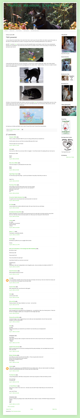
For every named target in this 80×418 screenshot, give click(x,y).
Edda (35, 102)
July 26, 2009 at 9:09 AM (14, 207)
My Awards (26, 30)
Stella (10, 149)
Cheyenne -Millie (12, 137)
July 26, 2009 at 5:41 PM (14, 297)
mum (16, 44)
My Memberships (35, 30)
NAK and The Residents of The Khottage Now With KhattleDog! (22, 248)
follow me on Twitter (70, 157)
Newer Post (8, 409)
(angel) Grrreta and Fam (14, 346)
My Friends (18, 30)
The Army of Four (13, 184)
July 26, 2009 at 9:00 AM (14, 200)
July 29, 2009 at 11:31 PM (14, 404)
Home (6, 30)
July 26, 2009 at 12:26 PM (14, 266)
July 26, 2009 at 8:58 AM (14, 193)
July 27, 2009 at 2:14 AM (14, 362)
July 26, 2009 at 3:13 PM (14, 282)
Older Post (54, 409)
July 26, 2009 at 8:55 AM (14, 181)
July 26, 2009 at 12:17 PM (14, 244)
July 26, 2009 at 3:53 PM (14, 290)
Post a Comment (11, 406)
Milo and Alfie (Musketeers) (15, 308)
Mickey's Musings (13, 355)
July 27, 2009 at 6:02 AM (14, 393)
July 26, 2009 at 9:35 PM (14, 313)
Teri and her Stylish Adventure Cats (16, 197)
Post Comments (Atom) (16, 411)
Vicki (10, 294)
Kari (10, 278)
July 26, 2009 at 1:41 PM (14, 274)
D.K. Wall (11, 204)
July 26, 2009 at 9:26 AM (14, 216)
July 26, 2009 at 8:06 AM (14, 158)
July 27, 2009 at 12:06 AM (14, 321)
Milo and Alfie (12, 301)
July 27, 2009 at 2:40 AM (14, 370)
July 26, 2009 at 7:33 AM (14, 145)
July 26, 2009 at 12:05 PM (14, 234)
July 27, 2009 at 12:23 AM (14, 331)
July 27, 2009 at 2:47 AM (14, 382)
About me (12, 30)
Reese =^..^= (12, 231)
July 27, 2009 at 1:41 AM (14, 351)
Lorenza (11, 220)
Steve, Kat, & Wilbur (13, 162)
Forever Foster (12, 286)
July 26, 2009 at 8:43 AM (14, 169)
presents (10, 130)
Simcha (10, 238)
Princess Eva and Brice (14, 317)
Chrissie (11, 366)
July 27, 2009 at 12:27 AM (14, 342)
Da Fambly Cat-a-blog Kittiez (15, 211)
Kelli (10, 325)
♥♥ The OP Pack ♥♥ (13, 386)
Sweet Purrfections (13, 270)
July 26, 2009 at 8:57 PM (14, 304)
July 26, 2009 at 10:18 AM (14, 227)
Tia (10, 44)
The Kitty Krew (12, 374)
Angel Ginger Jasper (13, 173)
